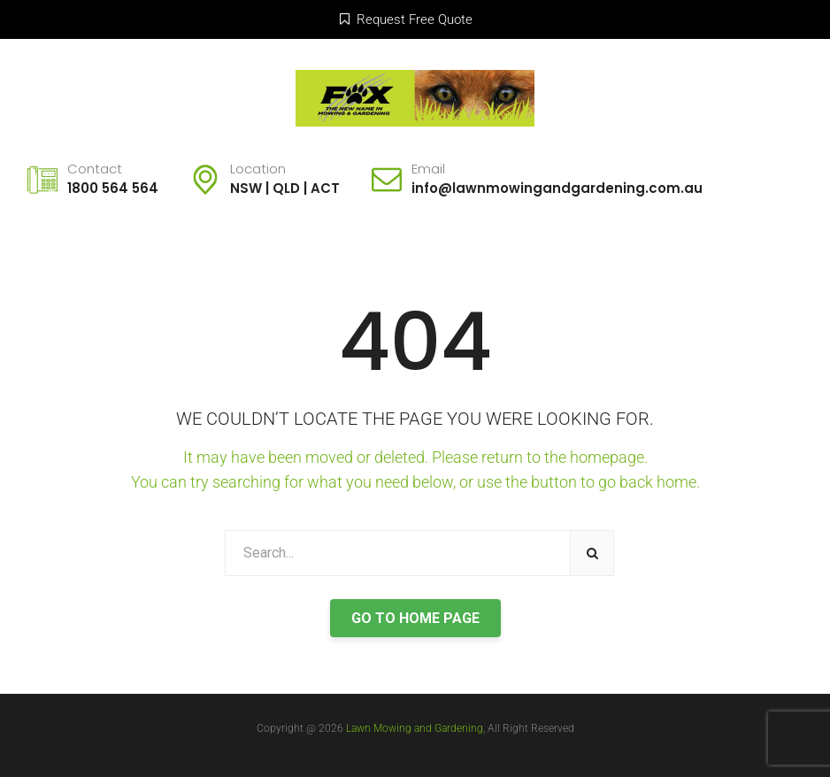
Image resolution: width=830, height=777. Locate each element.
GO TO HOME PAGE (415, 618)
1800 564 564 (112, 188)
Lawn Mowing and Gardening (414, 728)
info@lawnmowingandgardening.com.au (557, 188)
